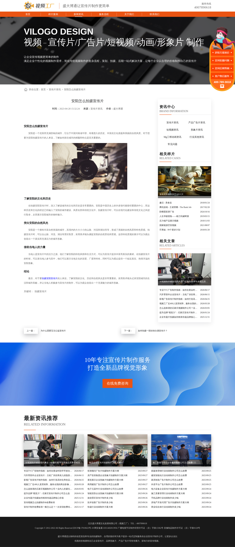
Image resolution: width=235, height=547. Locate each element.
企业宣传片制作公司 (153, 536)
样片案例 (53, 14)
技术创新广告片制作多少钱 (100, 502)
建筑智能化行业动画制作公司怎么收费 (169, 475)
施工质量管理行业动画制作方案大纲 (168, 493)
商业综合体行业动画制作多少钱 (166, 507)
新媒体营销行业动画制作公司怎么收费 (169, 471)
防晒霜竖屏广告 (166, 212)
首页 (27, 14)
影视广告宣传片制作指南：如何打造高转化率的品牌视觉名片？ (179, 299)
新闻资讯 (78, 14)
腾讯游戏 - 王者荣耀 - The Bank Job (175, 207)
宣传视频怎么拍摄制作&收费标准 (39, 502)
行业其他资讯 (197, 137)
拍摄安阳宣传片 (50, 278)
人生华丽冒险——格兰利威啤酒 (174, 216)
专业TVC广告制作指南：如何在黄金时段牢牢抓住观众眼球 (179, 290)
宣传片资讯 (55, 89)
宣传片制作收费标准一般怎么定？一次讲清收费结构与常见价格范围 (48, 507)
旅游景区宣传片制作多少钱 (100, 498)
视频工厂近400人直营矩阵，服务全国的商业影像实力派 (179, 303)
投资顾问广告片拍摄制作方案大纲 (103, 471)
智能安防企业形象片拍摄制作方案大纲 (105, 493)
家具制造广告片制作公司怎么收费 (167, 480)
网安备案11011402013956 (105, 528)
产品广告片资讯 (196, 122)
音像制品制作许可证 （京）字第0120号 (182, 528)
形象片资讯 (197, 129)
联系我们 (154, 14)
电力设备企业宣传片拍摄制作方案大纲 (169, 489)
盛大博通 (62, 536)
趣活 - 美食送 (165, 203)
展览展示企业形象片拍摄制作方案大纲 (105, 480)
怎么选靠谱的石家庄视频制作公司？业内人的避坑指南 (179, 308)
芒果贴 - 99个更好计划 (169, 230)
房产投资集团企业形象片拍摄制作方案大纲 (107, 475)
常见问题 (172, 144)
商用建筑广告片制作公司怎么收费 (103, 484)
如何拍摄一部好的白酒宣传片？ (152, 331)
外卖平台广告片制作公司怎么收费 (167, 484)
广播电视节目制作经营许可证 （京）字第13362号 (141, 528)
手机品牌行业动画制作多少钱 (164, 498)
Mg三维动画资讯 (172, 137)
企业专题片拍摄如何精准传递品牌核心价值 (179, 317)
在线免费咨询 (117, 383)
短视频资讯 (172, 129)
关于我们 (129, 14)
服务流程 (104, 14)
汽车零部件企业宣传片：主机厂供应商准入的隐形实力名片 (179, 294)
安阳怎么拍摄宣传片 (75, 89)
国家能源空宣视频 (167, 225)
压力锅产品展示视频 (168, 221)
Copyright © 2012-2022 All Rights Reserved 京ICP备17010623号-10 (64, 528)
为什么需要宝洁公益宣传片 (53, 331)
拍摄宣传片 (41, 291)
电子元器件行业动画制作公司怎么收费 (105, 489)
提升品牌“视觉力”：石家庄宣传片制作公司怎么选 (179, 312)
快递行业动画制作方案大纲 (100, 507)
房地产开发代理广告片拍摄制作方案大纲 (170, 502)
